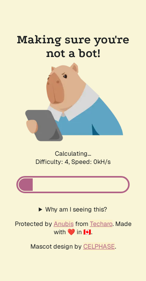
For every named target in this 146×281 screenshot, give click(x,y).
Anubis (64, 224)
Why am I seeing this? (76, 209)
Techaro (101, 224)
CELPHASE (99, 246)
